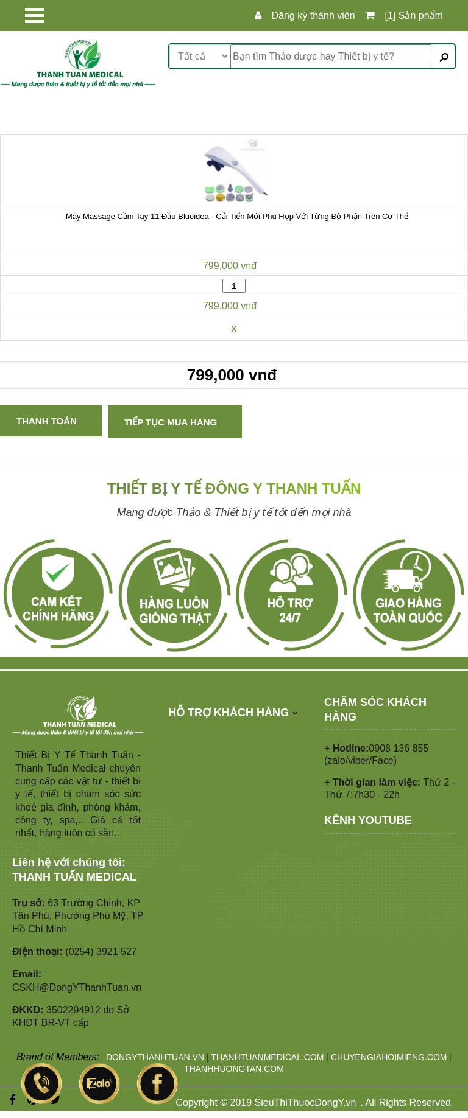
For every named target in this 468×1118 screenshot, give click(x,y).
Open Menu (34, 15)
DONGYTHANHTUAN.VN (155, 1057)
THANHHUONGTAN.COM (234, 1069)
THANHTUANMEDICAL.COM (267, 1057)
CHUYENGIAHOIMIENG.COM (389, 1057)
